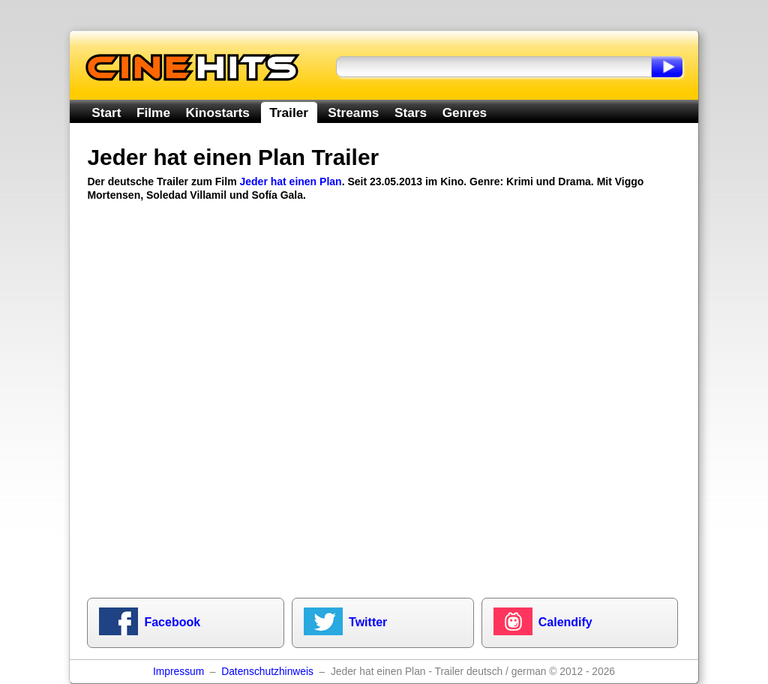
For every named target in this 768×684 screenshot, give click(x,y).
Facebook (172, 622)
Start (106, 112)
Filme (153, 112)
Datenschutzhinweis (267, 671)
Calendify (565, 622)
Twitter (368, 622)
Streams (353, 112)
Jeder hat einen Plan (290, 182)
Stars (410, 112)
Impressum (178, 671)
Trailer (288, 112)
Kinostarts (218, 112)
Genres (464, 112)
